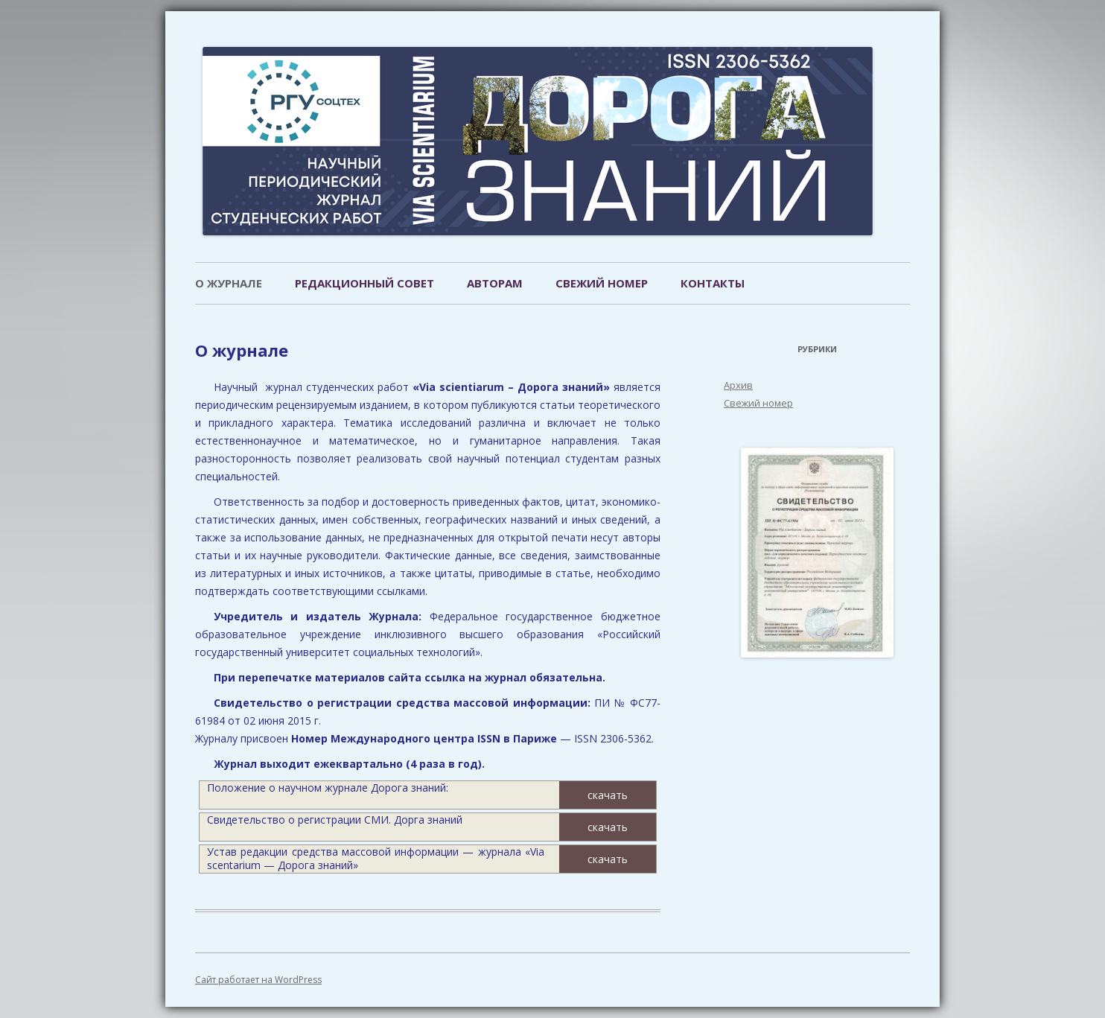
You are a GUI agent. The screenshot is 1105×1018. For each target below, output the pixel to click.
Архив (738, 385)
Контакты (713, 283)
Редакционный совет (364, 283)
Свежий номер (601, 283)
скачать (607, 795)
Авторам (495, 283)
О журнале (228, 283)
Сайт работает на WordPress (258, 979)
